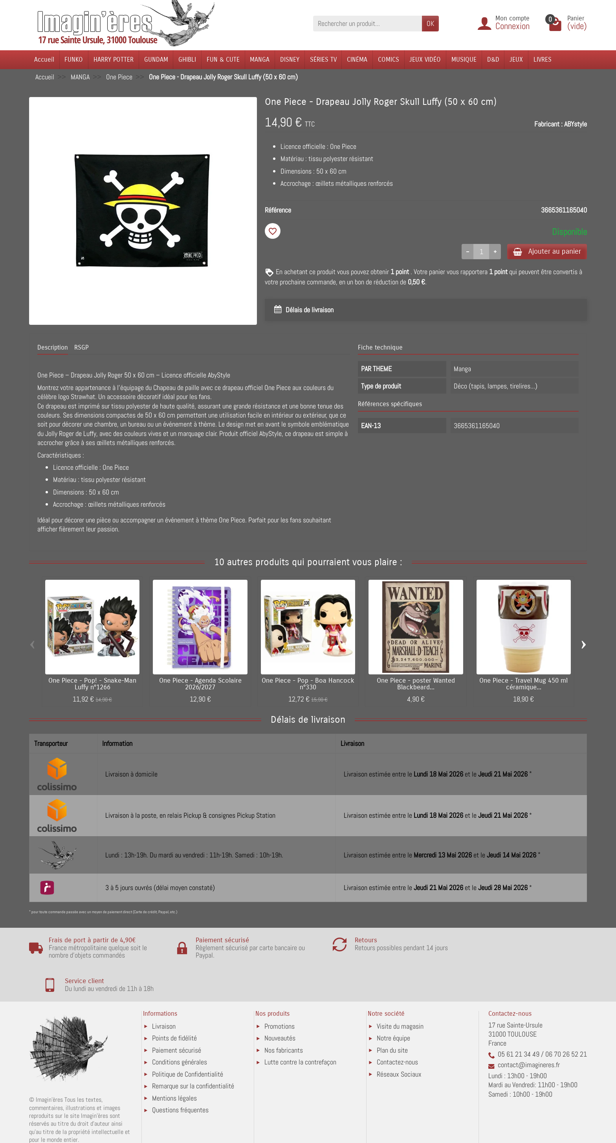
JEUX (516, 59)
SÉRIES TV (323, 59)
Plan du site (392, 1017)
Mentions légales (174, 1065)
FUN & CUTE (223, 59)
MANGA (260, 59)
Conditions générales (179, 1029)
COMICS (388, 59)
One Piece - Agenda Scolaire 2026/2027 (200, 684)
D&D (493, 59)
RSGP (81, 348)
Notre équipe (393, 1005)
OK (430, 23)
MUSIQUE (464, 59)
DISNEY (289, 59)
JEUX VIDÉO (425, 59)
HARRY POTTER (114, 59)
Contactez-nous (397, 1029)
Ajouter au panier (545, 251)
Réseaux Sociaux (399, 1041)
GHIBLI (187, 59)
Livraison (164, 993)
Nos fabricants (283, 1017)
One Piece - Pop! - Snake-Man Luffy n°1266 (92, 684)
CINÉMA (357, 59)
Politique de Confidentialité (187, 1041)
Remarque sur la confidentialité (193, 1053)
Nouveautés (279, 1005)
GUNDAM (156, 59)
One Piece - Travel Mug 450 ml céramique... (523, 684)
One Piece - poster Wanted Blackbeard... (416, 684)
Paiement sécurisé (176, 1017)
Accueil (44, 59)
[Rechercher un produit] (367, 23)
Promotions (279, 993)
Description (52, 348)
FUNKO (73, 59)
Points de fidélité (174, 1005)
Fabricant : (548, 123)
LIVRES (543, 59)
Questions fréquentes (180, 1077)
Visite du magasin (400, 993)
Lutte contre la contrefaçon (300, 1029)
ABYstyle (575, 123)
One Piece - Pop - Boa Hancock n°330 (308, 684)
